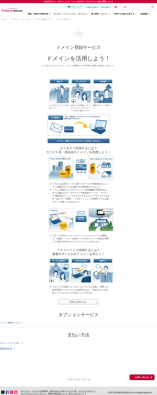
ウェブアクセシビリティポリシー (34, 393)
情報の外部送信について (57, 393)
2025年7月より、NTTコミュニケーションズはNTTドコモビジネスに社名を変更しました (78, 1)
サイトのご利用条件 (40, 391)
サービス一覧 (71, 391)
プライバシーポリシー (86, 391)
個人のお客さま (106, 7)
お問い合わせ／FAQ (57, 391)
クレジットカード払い (10, 343)
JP (116, 7)
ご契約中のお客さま (92, 7)
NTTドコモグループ (76, 393)
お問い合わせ (142, 379)
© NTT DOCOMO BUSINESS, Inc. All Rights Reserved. (130, 392)
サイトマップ (26, 391)
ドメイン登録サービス (10, 322)
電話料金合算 (6, 348)
